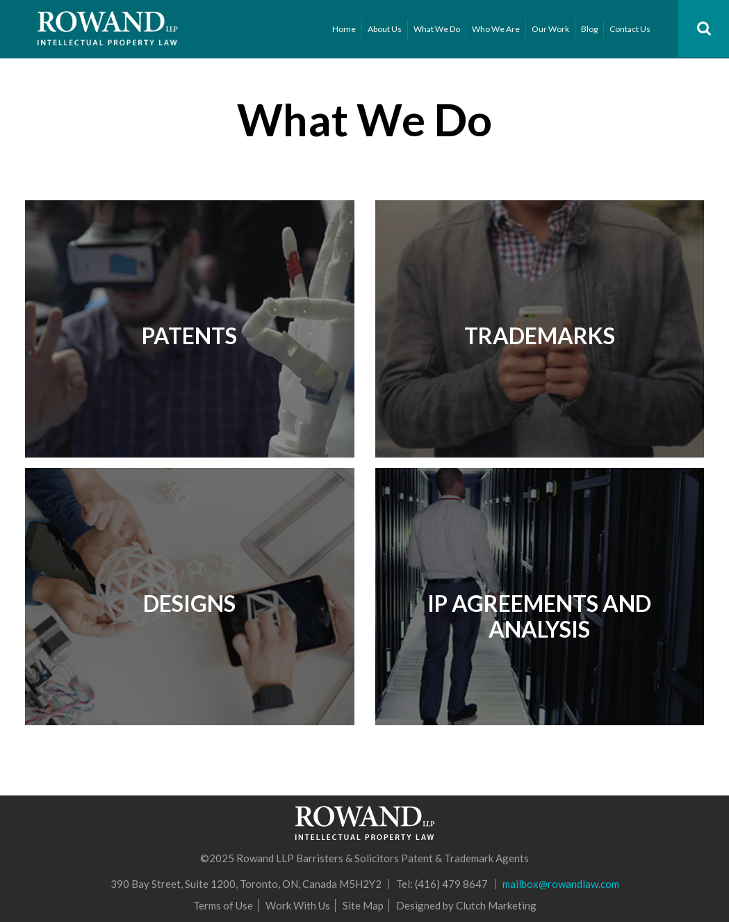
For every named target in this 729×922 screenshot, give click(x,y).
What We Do (436, 29)
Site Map (363, 905)
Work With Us (297, 905)
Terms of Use (223, 905)
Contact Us (629, 29)
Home (344, 29)
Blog (589, 29)
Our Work (550, 29)
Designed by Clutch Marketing (466, 905)
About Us (385, 29)
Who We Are (496, 29)
